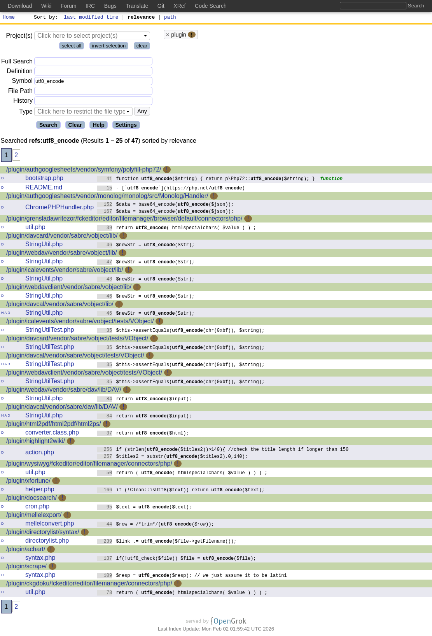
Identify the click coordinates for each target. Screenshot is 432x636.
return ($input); (144, 399)
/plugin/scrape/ (26, 567)
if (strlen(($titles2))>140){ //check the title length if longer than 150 (223, 450)
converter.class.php (52, 433)
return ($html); (143, 434)
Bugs (110, 6)
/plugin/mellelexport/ (33, 516)
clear (141, 47)
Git (160, 6)
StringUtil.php (44, 245)
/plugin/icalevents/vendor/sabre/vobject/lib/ (64, 271)
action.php (39, 453)
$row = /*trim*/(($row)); (155, 525)
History (23, 101)
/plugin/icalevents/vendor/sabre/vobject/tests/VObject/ (80, 322)
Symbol (22, 82)
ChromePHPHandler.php (59, 208)
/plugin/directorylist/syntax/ (42, 533)
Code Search (211, 6)
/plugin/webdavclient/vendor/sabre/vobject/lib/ (68, 288)
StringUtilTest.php (49, 331)
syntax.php (40, 558)
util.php (35, 228)
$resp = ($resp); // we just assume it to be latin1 (192, 576)
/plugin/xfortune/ (28, 481)
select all (72, 47)
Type (26, 112)
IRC (90, 6)
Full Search (17, 62)
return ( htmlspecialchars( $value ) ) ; (176, 228)
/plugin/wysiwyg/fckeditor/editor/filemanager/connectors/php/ (89, 464)
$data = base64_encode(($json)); (165, 205)
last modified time (91, 17)
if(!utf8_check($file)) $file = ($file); (176, 559)
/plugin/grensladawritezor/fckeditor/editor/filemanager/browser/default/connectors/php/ (124, 219)
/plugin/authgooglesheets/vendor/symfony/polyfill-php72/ (83, 170)
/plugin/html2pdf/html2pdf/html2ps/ (53, 425)
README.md (43, 188)
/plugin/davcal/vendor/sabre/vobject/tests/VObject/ (75, 356)
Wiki (46, 6)
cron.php (37, 507)
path (170, 17)
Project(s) (19, 36)
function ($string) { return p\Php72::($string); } (206, 179)
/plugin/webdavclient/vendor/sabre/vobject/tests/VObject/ (84, 373)
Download (20, 6)
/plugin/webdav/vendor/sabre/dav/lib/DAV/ (63, 390)
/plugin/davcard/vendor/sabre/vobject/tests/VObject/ (77, 339)
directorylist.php (47, 541)
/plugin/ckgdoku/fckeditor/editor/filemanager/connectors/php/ (89, 584)
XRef (179, 6)
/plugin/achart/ (25, 550)
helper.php (39, 490)
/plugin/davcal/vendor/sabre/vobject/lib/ (60, 305)
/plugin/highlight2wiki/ (35, 442)
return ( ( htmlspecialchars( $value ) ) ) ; (182, 473)
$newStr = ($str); (146, 245)
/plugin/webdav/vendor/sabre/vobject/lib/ (61, 254)
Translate (137, 6)
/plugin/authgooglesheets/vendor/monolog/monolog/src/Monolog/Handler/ (107, 197)
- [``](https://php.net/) (171, 189)
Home (9, 17)
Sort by (45, 17)
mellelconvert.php (49, 524)
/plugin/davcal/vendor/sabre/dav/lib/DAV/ (62, 408)
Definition (20, 72)
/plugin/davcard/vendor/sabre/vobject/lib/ (61, 236)
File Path (20, 92)
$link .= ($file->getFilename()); (167, 542)
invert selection (109, 47)
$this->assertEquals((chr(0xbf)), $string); (181, 331)
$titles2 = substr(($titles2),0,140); (172, 457)
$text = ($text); (144, 508)
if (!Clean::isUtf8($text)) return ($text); (181, 490)
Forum (68, 6)
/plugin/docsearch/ (31, 499)
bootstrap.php (44, 179)
